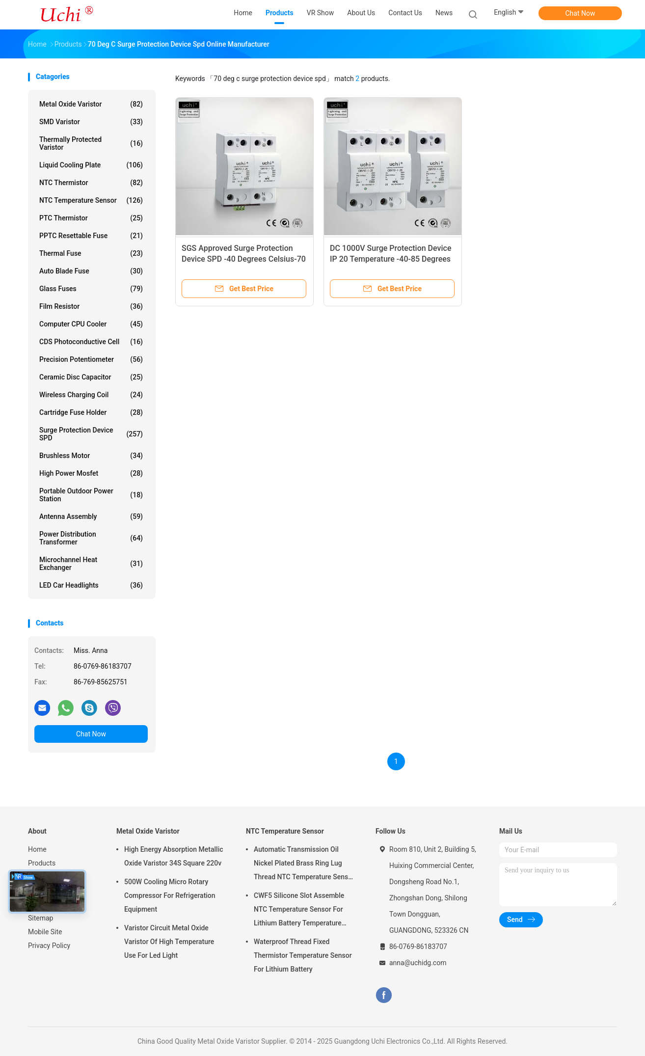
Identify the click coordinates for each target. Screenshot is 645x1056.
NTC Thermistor (91, 183)
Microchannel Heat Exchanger (91, 563)
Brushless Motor (91, 455)
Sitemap (40, 918)
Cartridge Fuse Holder (91, 412)
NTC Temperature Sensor (91, 200)
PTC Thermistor (91, 218)
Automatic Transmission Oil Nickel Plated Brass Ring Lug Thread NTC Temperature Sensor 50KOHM (304, 864)
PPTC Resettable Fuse (91, 236)
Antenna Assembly (91, 516)
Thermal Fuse (91, 253)
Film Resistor (91, 306)
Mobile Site (45, 932)
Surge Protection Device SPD (91, 434)
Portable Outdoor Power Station (91, 495)
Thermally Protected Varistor (91, 143)
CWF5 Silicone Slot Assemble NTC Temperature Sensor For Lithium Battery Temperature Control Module (299, 911)
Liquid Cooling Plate (91, 165)
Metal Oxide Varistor (91, 104)
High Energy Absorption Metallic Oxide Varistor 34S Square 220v (173, 856)
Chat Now (580, 13)
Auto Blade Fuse (91, 271)
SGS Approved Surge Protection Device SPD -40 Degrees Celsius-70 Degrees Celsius (244, 259)
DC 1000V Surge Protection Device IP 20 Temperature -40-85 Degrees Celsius (390, 259)
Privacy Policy (49, 945)
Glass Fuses (91, 289)
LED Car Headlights (91, 585)
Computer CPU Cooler (91, 324)
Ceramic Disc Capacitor (91, 377)
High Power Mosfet (91, 473)
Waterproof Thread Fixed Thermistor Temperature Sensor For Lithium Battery (303, 955)
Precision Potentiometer (91, 359)
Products (41, 863)
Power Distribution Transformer (91, 538)
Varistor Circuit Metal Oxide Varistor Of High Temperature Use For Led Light (169, 941)
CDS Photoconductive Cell (91, 342)
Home (37, 849)
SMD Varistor (91, 122)
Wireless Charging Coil (91, 395)
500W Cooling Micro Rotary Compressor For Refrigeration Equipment (169, 895)
